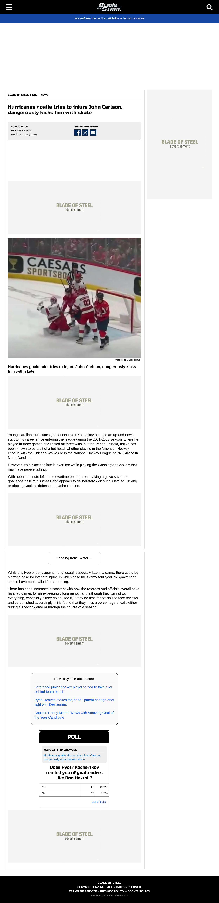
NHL (34, 94)
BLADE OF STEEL (18, 94)
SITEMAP (107, 895)
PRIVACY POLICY (112, 891)
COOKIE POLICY (139, 891)
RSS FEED (96, 895)
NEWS (44, 94)
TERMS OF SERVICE (83, 891)
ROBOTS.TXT (121, 895)
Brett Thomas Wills (21, 130)
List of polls (99, 801)
